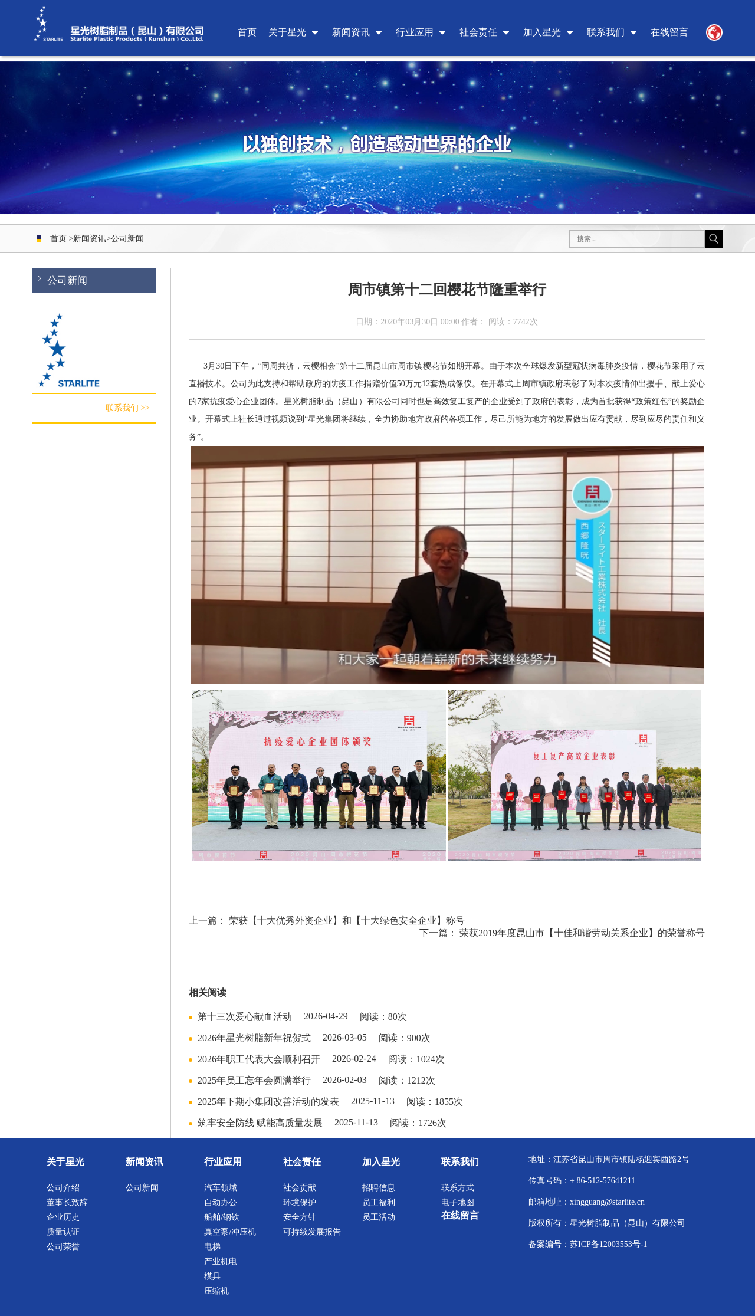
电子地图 (457, 1202)
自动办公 (220, 1202)
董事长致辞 (67, 1202)
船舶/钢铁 (221, 1217)
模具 (212, 1276)
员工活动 (378, 1217)
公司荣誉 (63, 1246)
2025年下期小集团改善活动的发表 (268, 1102)
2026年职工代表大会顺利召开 (259, 1059)
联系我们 (606, 32)
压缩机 (216, 1291)
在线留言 (669, 32)
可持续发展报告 (312, 1232)
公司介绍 (63, 1187)
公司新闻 (127, 238)
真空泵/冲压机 (230, 1232)
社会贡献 (299, 1187)
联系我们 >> (128, 410)
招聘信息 (378, 1187)
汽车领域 (220, 1187)
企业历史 (63, 1217)
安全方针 (299, 1217)
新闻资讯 (351, 32)
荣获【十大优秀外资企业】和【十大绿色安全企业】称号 (347, 920)
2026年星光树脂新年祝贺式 (254, 1038)
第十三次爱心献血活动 (245, 1017)
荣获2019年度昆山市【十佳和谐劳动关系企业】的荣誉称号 (582, 933)
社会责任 (478, 32)
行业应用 (415, 32)
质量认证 (63, 1232)
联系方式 (457, 1187)
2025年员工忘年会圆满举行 (254, 1080)
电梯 (212, 1246)
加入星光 (542, 32)
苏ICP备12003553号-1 (608, 1244)
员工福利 (378, 1202)
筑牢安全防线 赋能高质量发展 (260, 1123)
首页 (247, 32)
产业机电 (220, 1261)
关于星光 (287, 32)
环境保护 (299, 1202)
